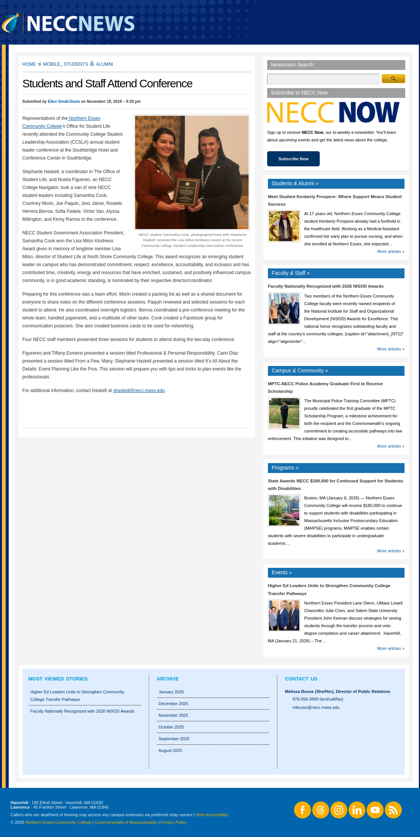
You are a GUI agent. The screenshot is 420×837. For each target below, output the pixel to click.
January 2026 (171, 692)
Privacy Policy (174, 822)
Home (29, 63)
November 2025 (173, 715)
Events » (282, 572)
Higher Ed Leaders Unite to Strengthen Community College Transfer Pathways (77, 696)
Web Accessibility (212, 814)
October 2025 (171, 727)
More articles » (390, 251)
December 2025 (173, 703)
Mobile (51, 63)
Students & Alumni (88, 63)
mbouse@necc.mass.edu (315, 707)
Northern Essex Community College (58, 822)
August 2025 (170, 750)
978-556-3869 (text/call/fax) (317, 699)
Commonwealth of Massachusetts (126, 822)
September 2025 (174, 738)
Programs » (285, 468)
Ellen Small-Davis (64, 101)
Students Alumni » (295, 183)
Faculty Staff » (291, 273)
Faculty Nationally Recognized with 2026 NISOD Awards (326, 286)
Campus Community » (300, 371)
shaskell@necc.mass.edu (139, 390)
